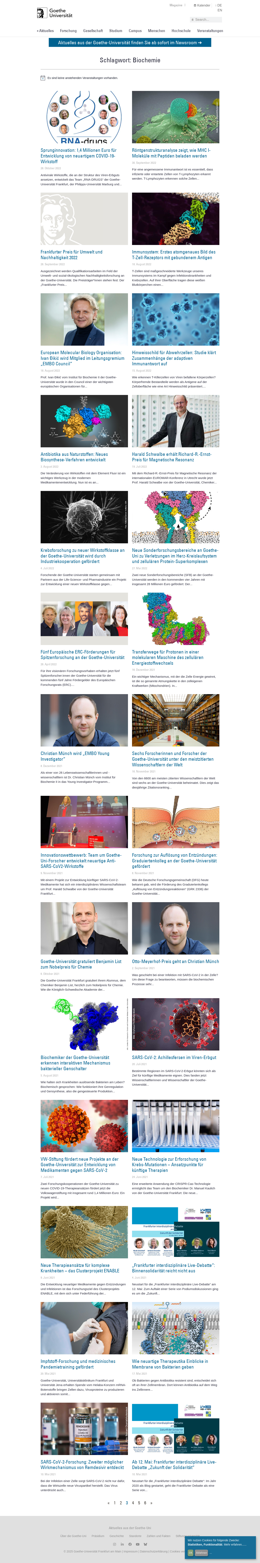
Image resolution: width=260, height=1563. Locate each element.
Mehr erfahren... (234, 1544)
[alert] (130, 78)
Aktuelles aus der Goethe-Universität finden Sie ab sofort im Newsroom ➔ (130, 42)
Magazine (178, 5)
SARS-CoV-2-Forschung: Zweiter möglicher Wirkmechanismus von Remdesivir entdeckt (82, 1464)
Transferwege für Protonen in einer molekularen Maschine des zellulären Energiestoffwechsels (168, 657)
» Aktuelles (45, 30)
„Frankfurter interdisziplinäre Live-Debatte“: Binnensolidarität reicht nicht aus (173, 1268)
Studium (115, 30)
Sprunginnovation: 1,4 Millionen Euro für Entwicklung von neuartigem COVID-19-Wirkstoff (79, 155)
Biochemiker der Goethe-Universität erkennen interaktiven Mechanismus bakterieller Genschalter (75, 1062)
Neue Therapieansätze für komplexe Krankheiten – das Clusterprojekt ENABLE (80, 1268)
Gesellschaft (93, 30)
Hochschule (181, 30)
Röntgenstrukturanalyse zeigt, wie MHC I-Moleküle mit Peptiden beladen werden (171, 153)
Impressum (130, 1551)
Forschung (68, 30)
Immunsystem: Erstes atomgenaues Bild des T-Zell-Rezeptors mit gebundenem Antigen (174, 254)
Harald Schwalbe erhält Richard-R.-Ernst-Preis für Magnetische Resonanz (172, 457)
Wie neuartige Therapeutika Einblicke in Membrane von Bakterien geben (170, 1364)
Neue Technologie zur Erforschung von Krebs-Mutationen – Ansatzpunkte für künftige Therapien (169, 1164)
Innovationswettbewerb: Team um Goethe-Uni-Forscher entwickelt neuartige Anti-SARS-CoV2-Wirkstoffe (81, 860)
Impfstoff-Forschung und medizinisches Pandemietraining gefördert (78, 1364)
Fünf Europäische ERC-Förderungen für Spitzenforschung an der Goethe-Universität (82, 654)
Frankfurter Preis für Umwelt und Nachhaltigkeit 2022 (72, 254)
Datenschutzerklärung (154, 1551)
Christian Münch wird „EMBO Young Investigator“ (75, 756)
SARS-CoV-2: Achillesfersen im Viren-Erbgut (174, 1057)
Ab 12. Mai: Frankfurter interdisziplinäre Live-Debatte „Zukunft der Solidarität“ (174, 1464)
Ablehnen (201, 1552)
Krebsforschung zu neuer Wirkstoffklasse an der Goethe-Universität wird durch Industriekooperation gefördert (83, 555)
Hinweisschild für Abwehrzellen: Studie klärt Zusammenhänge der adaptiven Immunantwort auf (174, 358)
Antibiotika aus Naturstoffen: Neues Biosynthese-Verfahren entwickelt (74, 457)
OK (190, 1552)
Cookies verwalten (182, 1551)
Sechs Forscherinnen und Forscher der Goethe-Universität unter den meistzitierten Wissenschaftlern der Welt (173, 758)
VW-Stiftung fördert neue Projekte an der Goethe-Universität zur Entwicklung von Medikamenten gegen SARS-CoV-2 (80, 1164)
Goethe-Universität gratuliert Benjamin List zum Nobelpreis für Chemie (81, 964)
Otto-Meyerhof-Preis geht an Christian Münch (175, 961)
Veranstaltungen (210, 30)
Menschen (156, 30)
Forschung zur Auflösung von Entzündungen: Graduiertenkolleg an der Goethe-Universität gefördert (174, 860)
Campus (135, 30)
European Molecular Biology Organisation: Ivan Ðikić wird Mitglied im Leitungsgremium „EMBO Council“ (83, 358)
